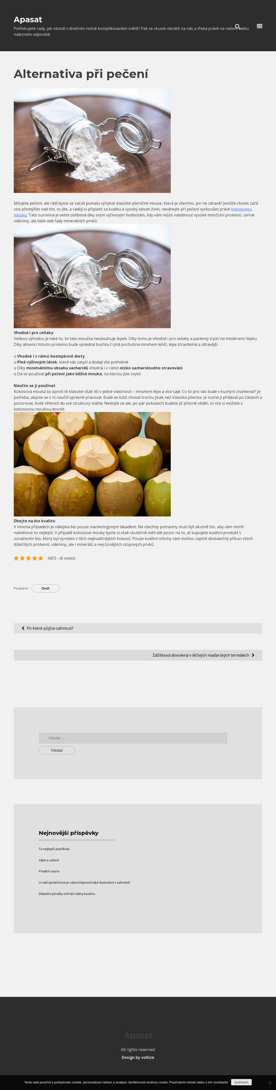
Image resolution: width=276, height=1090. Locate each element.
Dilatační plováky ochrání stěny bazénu (67, 893)
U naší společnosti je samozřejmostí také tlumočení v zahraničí (84, 882)
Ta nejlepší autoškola (54, 849)
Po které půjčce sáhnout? (50, 628)
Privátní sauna (49, 871)
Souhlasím (241, 1082)
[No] (269, 1082)
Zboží (45, 588)
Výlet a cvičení (49, 860)
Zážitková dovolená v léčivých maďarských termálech (201, 655)
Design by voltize (138, 1057)
